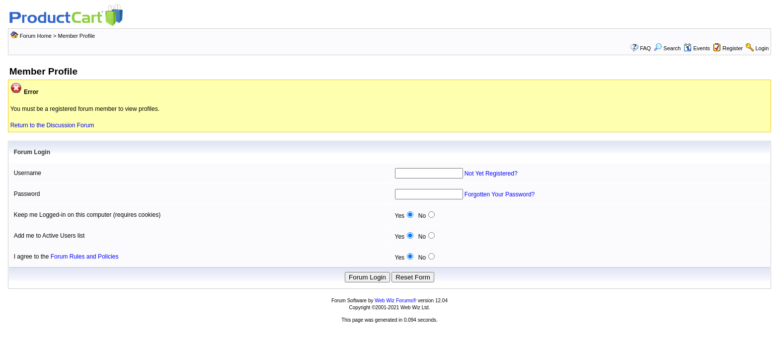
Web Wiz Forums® (395, 300)
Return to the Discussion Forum (52, 125)
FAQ (645, 48)
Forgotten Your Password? (500, 194)
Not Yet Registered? (491, 173)
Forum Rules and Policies (85, 256)
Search (667, 48)
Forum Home (36, 36)
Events (697, 48)
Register (732, 48)
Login (762, 48)
